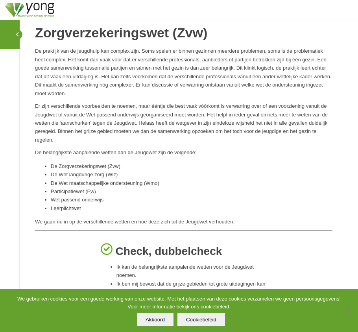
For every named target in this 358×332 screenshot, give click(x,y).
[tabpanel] (183, 174)
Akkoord (155, 320)
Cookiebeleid (201, 320)
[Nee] (348, 311)
